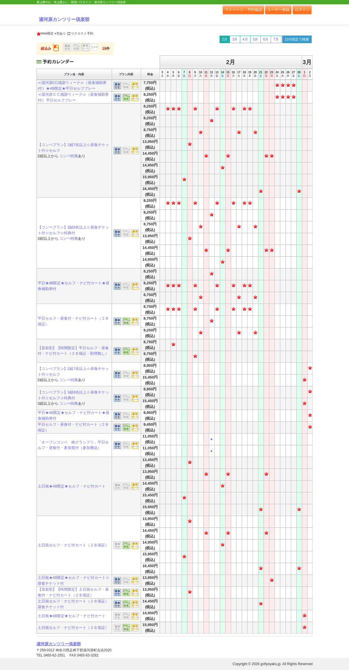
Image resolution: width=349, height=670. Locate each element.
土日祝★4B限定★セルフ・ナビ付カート (72, 486)
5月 (255, 39)
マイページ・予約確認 (243, 9)
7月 (276, 39)
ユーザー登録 (278, 9)
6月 (265, 39)
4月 (245, 39)
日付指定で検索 (297, 39)
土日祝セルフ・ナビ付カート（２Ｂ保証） (73, 545)
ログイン (302, 9)
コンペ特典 (68, 156)
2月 (225, 39)
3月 (235, 39)
